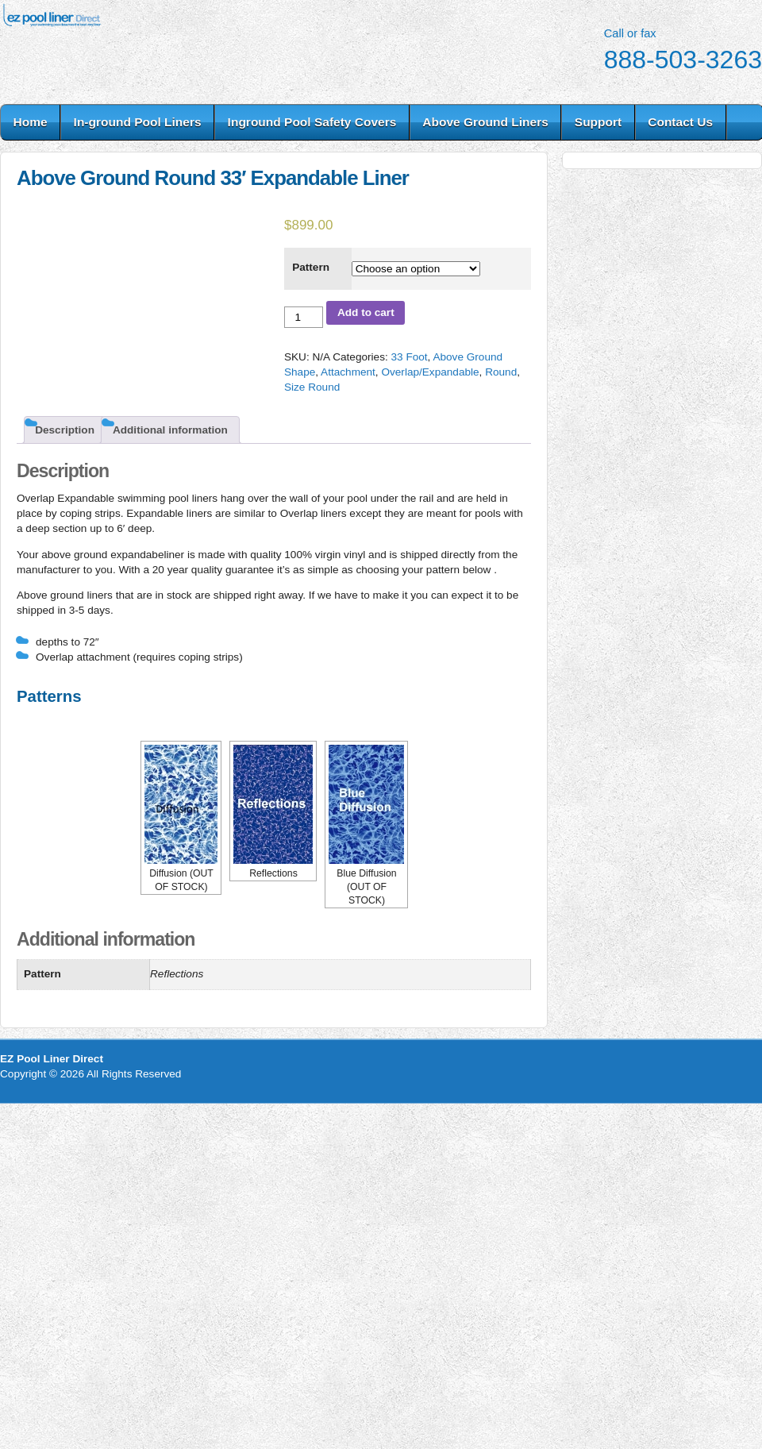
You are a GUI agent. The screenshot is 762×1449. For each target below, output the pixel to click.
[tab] (65, 430)
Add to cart (365, 312)
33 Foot (409, 357)
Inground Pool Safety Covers (312, 122)
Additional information (170, 430)
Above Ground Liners (485, 122)
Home (30, 122)
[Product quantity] (303, 317)
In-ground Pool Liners (138, 122)
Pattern (310, 267)
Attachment (348, 372)
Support (598, 122)
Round (501, 372)
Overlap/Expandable (430, 372)
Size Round (312, 387)
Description (64, 430)
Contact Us (680, 122)
